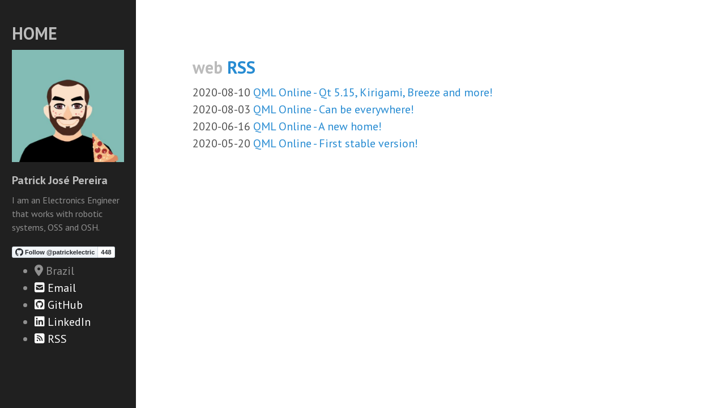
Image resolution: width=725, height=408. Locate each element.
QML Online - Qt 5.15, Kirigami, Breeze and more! (373, 92)
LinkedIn (63, 321)
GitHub (59, 305)
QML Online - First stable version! (335, 143)
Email (55, 287)
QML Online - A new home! (317, 126)
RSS (51, 339)
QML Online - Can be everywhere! (333, 109)
